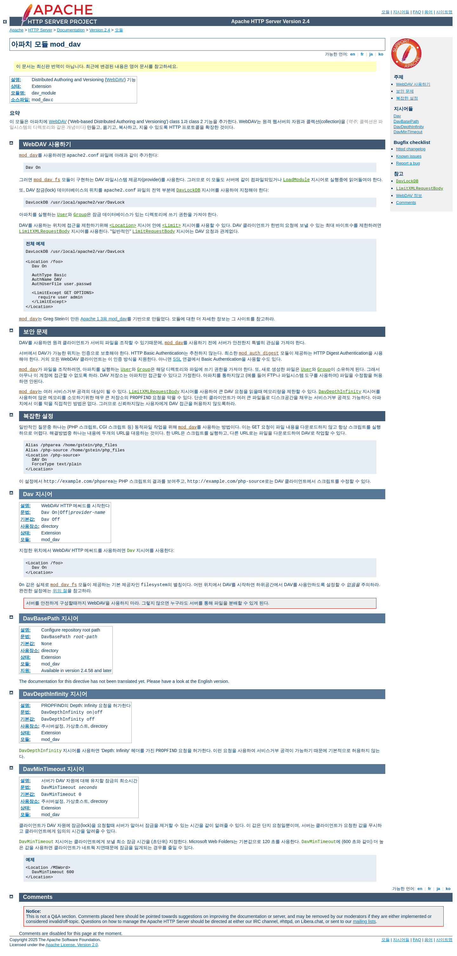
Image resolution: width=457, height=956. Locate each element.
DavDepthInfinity (409, 126)
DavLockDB (407, 181)
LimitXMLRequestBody (419, 188)
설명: (16, 79)
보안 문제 (405, 91)
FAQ (417, 12)
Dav (397, 116)
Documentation (70, 30)
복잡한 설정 (407, 98)
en (352, 54)
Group (80, 214)
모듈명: (18, 92)
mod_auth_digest (259, 353)
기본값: (27, 519)
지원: (25, 670)
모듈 (385, 12)
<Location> (122, 225)
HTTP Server (40, 30)
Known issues (408, 156)
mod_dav (28, 155)
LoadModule (296, 179)
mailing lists (364, 921)
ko (380, 54)
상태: (16, 86)
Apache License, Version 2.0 (71, 944)
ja (371, 54)
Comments (406, 202)
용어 (428, 12)
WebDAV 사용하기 (413, 84)
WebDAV (115, 79)
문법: (25, 512)
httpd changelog (411, 149)
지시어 (43, 494)
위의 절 (60, 590)
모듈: (25, 539)
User (62, 214)
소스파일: (20, 99)
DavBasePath (406, 121)
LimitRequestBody (153, 231)
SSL (177, 359)
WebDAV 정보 (409, 195)
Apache (16, 30)
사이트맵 (444, 12)
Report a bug (408, 163)
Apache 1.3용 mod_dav (103, 318)
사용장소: (30, 526)
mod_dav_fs (47, 179)
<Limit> (171, 225)
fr (362, 54)
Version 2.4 (99, 30)
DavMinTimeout (408, 131)
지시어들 (401, 12)
